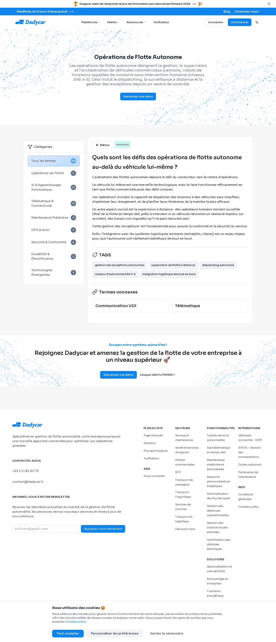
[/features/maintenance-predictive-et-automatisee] (216, 464)
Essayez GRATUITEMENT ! (157, 375)
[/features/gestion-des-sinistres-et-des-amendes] (217, 527)
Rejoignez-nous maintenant (103, 529)
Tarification (161, 22)
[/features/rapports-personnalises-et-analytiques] (218, 481)
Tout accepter (68, 633)
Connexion (215, 22)
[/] (153, 435)
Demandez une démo (138, 96)
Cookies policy (76, 621)
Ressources (136, 22)
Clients (113, 22)
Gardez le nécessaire (166, 633)
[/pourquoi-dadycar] (156, 451)
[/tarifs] (151, 458)
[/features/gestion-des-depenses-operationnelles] (218, 510)
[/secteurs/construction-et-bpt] (178, 472)
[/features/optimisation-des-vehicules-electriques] (219, 544)
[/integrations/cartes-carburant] (249, 464)
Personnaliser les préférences (115, 633)
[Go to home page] (30, 22)
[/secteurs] (150, 443)
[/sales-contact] (247, 11)
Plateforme (90, 22)
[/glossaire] (102, 144)
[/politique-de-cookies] (248, 507)
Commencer (239, 22)
